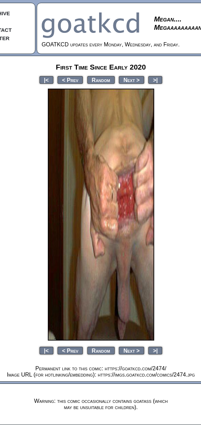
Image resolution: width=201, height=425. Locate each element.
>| (155, 80)
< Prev (70, 80)
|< (46, 80)
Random (101, 80)
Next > (131, 80)
